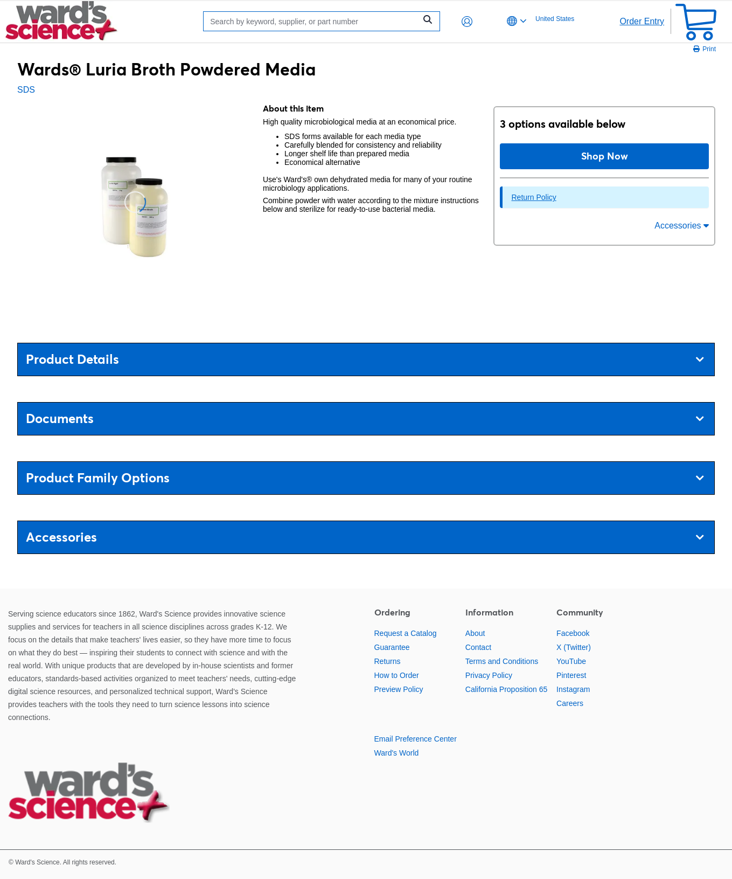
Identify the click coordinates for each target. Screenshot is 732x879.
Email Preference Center (415, 739)
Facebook (572, 633)
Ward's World (396, 753)
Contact (478, 647)
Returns (387, 661)
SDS (26, 89)
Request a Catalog (405, 633)
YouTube (571, 661)
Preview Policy (398, 689)
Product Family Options (364, 478)
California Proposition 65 (506, 689)
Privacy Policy (488, 675)
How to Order (396, 675)
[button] (467, 21)
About (475, 633)
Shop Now (604, 156)
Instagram (573, 689)
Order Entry (641, 21)
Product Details (364, 359)
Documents (364, 418)
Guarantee (392, 647)
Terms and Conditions (501, 661)
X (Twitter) (573, 647)
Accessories (681, 225)
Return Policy (533, 197)
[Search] (312, 21)
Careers (569, 703)
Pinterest (571, 675)
